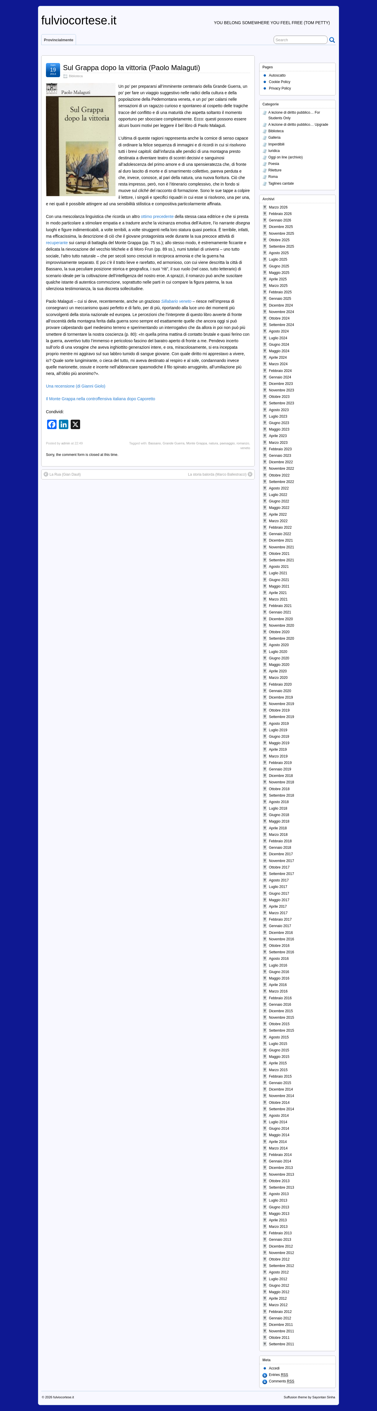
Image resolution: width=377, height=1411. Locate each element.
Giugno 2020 (279, 658)
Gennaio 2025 (280, 299)
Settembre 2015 (281, 1030)
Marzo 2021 (278, 599)
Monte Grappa (196, 443)
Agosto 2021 (279, 567)
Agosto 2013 (279, 1194)
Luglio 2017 (278, 887)
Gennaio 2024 (280, 377)
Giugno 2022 (279, 501)
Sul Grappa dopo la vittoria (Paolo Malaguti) (131, 68)
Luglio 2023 (278, 416)
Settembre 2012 (281, 1266)
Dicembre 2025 (281, 227)
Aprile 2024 (278, 357)
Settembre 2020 (281, 638)
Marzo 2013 (278, 1227)
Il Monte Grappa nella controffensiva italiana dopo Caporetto (100, 398)
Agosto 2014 (279, 1116)
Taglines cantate (281, 183)
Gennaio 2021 (280, 612)
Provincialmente (58, 40)
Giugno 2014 (279, 1129)
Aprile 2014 (278, 1142)
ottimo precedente (157, 216)
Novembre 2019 (281, 704)
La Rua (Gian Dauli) (65, 474)
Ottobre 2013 (279, 1181)
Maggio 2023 (279, 429)
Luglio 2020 (278, 652)
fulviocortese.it (78, 20)
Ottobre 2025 (279, 240)
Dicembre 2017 (281, 854)
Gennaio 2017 (280, 926)
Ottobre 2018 (279, 789)
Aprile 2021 (278, 593)
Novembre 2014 (281, 1096)
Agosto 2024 (279, 331)
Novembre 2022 (281, 469)
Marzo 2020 (278, 678)
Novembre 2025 (281, 233)
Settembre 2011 (281, 1344)
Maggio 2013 (279, 1214)
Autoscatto (277, 75)
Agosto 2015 (279, 1037)
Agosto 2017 (279, 880)
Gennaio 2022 (280, 534)
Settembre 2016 (281, 952)
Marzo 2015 (278, 1070)
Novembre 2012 (281, 1253)
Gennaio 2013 (280, 1240)
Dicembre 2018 (281, 776)
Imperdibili (276, 144)
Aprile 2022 (278, 514)
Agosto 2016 (279, 959)
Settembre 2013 (281, 1187)
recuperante (57, 242)
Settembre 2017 (281, 874)
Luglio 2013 (278, 1200)
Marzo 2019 (278, 756)
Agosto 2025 (279, 253)
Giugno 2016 (279, 972)
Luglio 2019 (278, 730)
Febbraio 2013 (280, 1233)
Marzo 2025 (278, 286)
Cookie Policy (279, 82)
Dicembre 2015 (281, 1011)
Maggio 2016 (279, 978)
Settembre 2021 (281, 560)
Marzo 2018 (278, 835)
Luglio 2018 (278, 808)
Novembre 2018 (281, 782)
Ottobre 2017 (279, 867)
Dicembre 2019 (281, 697)
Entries (278, 1375)
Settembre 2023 (281, 403)
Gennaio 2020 (280, 691)
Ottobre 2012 (279, 1259)
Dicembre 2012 (281, 1246)
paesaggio (227, 443)
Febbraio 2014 (280, 1155)
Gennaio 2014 (280, 1161)
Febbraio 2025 (280, 292)
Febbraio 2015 (280, 1076)
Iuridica (274, 151)
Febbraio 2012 (280, 1312)
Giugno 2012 (279, 1285)
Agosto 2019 (279, 724)
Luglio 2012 (278, 1279)
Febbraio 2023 (280, 449)
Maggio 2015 (279, 1057)
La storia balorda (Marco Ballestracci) (217, 474)
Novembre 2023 (281, 390)
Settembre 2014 (281, 1109)
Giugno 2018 (279, 815)
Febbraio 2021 (280, 606)
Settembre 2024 (281, 325)
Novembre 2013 (281, 1174)
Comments (281, 1381)
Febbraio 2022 (280, 527)
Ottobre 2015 (279, 1024)
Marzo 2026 (278, 207)
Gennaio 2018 (280, 848)
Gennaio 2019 (280, 769)
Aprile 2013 (278, 1220)
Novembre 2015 (281, 1017)
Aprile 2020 (278, 671)
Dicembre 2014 (281, 1089)
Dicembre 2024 (281, 305)
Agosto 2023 (279, 410)
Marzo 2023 (278, 443)
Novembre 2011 (281, 1331)
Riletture (275, 170)
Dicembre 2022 (281, 462)
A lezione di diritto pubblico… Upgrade (298, 125)
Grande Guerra (173, 443)
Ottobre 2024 (279, 318)
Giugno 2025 (279, 266)
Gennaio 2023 (280, 456)
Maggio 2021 (279, 586)
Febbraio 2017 (280, 919)
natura (213, 443)
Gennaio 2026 (280, 220)
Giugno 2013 (279, 1207)
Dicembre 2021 (281, 540)
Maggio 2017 (279, 900)
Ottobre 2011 (279, 1338)
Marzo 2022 (278, 521)
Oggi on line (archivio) (285, 157)
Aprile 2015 (278, 1063)
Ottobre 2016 (279, 946)
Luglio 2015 (278, 1044)
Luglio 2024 (278, 338)
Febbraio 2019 (280, 763)
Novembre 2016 (281, 939)
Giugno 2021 (279, 580)
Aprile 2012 (278, 1298)
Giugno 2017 (279, 893)
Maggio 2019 (279, 743)
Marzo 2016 (278, 991)
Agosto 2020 (279, 645)
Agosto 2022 (279, 488)
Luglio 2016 (278, 965)
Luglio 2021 (278, 573)
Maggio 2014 (279, 1135)
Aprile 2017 (278, 906)
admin (65, 443)
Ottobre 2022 (279, 475)
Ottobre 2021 (279, 554)
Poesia (273, 164)
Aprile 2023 (278, 436)
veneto (245, 448)
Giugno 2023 (279, 423)
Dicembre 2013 (281, 1168)
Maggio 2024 (279, 351)
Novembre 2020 (281, 625)
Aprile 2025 (278, 279)
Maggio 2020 (279, 665)
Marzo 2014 (278, 1148)
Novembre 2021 (281, 547)
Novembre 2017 (281, 861)
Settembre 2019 (281, 717)
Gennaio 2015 (280, 1083)
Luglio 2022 (278, 495)
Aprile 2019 (278, 749)
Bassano (154, 443)
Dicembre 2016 (281, 933)
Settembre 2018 (281, 795)
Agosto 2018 (279, 802)
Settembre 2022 (281, 482)
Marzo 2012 (278, 1305)
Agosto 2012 (279, 1272)
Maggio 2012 (279, 1292)
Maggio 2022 (279, 508)
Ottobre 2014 (279, 1103)
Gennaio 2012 (280, 1318)
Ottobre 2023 (279, 397)
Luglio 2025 (278, 259)
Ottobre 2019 (279, 710)
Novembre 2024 (281, 312)
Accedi (274, 1368)
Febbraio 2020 (280, 684)
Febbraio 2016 (280, 998)
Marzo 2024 (278, 364)
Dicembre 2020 (281, 619)
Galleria (274, 137)
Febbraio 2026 (280, 214)
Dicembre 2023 (281, 384)
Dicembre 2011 (281, 1325)
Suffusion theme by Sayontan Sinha (309, 1397)
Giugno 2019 (279, 737)
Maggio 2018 (279, 821)
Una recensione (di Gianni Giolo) (75, 386)
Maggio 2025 (279, 273)
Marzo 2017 (278, 913)
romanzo (243, 443)
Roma (273, 177)
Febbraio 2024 (280, 371)
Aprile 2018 (278, 828)
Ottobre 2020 (279, 632)
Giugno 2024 (279, 345)
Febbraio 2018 (280, 841)
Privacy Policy (280, 88)
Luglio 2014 (278, 1122)
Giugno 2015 (279, 1050)
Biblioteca (76, 76)
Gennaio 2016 (280, 1005)
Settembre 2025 (281, 246)
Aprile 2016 (278, 985)
